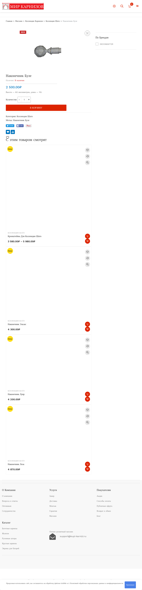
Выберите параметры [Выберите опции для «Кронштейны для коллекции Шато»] (87, 236)
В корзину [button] (87, 324)
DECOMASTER (106, 44)
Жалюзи (5, 533)
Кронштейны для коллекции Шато (24, 236)
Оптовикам (6, 506)
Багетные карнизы (9, 528)
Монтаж (52, 506)
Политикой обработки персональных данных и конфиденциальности (96, 583)
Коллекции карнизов (34, 21)
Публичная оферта (104, 506)
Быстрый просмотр (87, 162)
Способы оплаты (104, 501)
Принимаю (130, 585)
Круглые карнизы (9, 543)
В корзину (36, 107)
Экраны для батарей (10, 548)
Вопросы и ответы (10, 501)
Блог (99, 516)
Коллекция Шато (53, 21)
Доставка (53, 501)
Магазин (18, 21)
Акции (99, 496)
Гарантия (53, 511)
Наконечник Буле (21, 120)
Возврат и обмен (104, 511)
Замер (51, 496)
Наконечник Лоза (16, 464)
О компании (7, 496)
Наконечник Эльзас (17, 324)
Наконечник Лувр (16, 394)
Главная (9, 21)
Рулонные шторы (9, 538)
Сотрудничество (9, 511)
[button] (87, 33)
